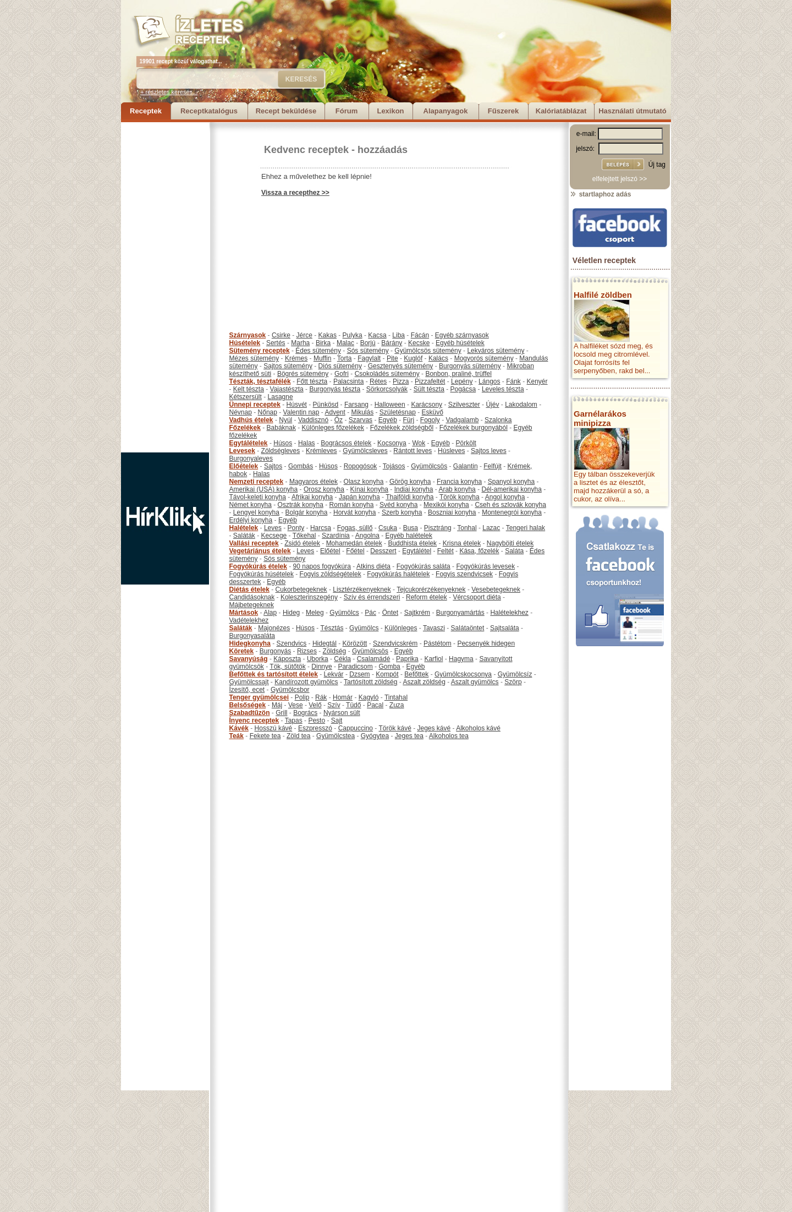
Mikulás (362, 412)
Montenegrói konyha (512, 512)
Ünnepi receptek (254, 404)
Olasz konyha (364, 481)
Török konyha (459, 497)
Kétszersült (245, 397)
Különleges (400, 628)
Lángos (489, 381)
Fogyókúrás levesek (485, 566)
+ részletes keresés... (168, 92)
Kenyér (537, 381)
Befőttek (416, 674)
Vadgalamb (462, 420)
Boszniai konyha (452, 512)
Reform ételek (426, 597)
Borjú (368, 343)
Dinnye (321, 666)
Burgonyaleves (251, 458)
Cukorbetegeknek (301, 589)
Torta (344, 358)
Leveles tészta (503, 389)
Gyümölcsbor (290, 690)
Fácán (420, 335)
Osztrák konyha (300, 505)
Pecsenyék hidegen (486, 643)
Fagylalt (369, 358)
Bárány (391, 343)
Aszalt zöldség (424, 682)
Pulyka (352, 335)
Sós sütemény (368, 350)
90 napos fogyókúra (322, 566)
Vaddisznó (313, 420)
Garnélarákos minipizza (600, 418)
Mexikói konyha (446, 505)
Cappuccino (355, 728)
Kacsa (377, 335)
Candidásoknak (252, 597)
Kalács (438, 358)
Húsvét (297, 404)
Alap (270, 612)
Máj (277, 705)
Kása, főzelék (479, 551)
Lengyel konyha (256, 512)
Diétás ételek (249, 589)
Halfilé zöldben (603, 294)
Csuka (387, 528)
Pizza (401, 381)
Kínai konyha (369, 489)
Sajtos (273, 466)
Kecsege (274, 535)
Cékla (342, 659)
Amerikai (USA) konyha (263, 489)
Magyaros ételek (313, 481)
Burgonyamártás (460, 612)
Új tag (657, 164)
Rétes (378, 381)
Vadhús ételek (251, 420)
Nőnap (267, 412)
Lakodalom (521, 404)
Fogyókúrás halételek (398, 574)
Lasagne (280, 397)
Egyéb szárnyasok (462, 335)
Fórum (347, 111)
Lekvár (334, 674)
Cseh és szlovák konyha (510, 505)
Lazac (491, 528)
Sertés (275, 343)
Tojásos (394, 466)
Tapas (293, 720)
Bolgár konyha (306, 512)
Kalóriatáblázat (561, 111)
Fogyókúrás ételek (258, 566)
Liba (398, 335)
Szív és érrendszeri (372, 597)
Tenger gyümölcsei (259, 697)
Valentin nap (301, 412)
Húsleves (451, 451)
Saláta (514, 551)
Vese (295, 705)
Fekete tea (265, 736)
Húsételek (245, 343)
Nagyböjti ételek (510, 543)
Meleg (315, 612)
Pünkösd (326, 404)
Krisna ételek (462, 543)
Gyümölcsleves (365, 451)
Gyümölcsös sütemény (427, 350)
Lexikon (390, 111)
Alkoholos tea (449, 736)
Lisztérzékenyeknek (362, 589)
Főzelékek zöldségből (401, 428)
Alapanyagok (446, 111)
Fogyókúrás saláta (423, 566)
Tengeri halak (525, 528)
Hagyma (461, 659)
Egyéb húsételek (460, 343)
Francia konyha (459, 481)
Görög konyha (410, 481)
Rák (321, 697)
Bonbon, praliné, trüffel (458, 374)
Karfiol (433, 659)
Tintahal (396, 697)
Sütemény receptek (259, 350)
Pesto (316, 720)
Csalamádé (374, 659)
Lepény (461, 381)
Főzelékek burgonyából (473, 428)
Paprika (407, 659)
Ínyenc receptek (254, 720)
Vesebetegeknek (495, 589)
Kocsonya (391, 443)
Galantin (465, 466)
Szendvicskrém (395, 643)
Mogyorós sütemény (484, 358)
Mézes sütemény (254, 358)
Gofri (341, 374)
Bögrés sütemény (302, 374)
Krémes (296, 358)
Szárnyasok (247, 335)
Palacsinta (348, 381)
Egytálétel (416, 551)
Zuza (396, 705)
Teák (236, 736)
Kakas (327, 335)
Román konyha (351, 505)
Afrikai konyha (312, 497)
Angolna (367, 535)
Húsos (282, 443)
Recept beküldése (286, 111)
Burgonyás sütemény (470, 366)
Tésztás (331, 628)
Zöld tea (298, 736)
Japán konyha (359, 497)
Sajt (337, 720)
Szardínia (336, 535)
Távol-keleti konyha (257, 497)
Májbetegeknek (251, 605)
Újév (492, 404)
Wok (418, 443)
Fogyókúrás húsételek (261, 574)
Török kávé (394, 728)
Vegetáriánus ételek (260, 551)
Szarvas (360, 420)
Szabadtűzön (249, 713)
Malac (345, 343)
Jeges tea (409, 736)
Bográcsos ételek (346, 443)
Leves (273, 528)
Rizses (307, 651)
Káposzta (287, 659)
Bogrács (305, 713)
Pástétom (438, 643)
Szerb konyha (402, 512)
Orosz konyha (324, 489)
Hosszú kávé (274, 728)
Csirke (281, 335)
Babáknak (281, 428)
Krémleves (321, 451)
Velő (315, 705)
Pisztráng (438, 528)
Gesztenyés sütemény (400, 366)
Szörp (512, 682)
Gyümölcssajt (249, 682)
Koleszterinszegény (309, 597)
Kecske (419, 343)
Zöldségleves (280, 451)
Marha (300, 343)
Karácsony (426, 404)
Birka (323, 343)
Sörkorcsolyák (387, 389)
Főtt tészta (311, 381)
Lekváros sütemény (495, 350)
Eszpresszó (315, 728)
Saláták (244, 535)
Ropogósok (360, 466)
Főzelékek (245, 428)
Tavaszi (434, 628)
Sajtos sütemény (287, 366)
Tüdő (353, 705)
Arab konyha (456, 489)
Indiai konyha (413, 489)
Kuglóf (413, 358)
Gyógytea (375, 736)
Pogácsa (463, 389)
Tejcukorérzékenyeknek (431, 589)
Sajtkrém (417, 612)
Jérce (304, 335)
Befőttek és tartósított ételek (273, 674)
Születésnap (398, 412)
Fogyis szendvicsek (464, 574)
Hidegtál (324, 643)
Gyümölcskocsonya (463, 674)
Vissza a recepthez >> (295, 192)
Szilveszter (464, 404)
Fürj (408, 420)
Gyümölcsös (429, 466)
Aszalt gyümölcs (475, 682)
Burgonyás (275, 651)
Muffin (322, 358)
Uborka (317, 659)
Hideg (291, 612)
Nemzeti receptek (256, 481)
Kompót (387, 674)
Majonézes (274, 628)
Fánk (513, 381)
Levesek (242, 451)
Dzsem (359, 674)
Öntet (390, 612)
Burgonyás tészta (334, 389)
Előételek (243, 466)
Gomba (389, 666)
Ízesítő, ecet (247, 690)
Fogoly (430, 420)
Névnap (240, 412)
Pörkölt (466, 443)
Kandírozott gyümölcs (306, 682)
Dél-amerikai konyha (511, 489)
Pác (370, 612)
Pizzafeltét (430, 381)
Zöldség (334, 651)
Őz (338, 420)
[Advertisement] (165, 287)
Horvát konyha (354, 512)
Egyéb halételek (409, 535)
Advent (334, 412)
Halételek (243, 528)
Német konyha (250, 505)
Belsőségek (247, 705)
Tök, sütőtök (287, 666)
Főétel (355, 551)
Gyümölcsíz (515, 674)
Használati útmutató (632, 111)
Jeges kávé (433, 728)
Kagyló (369, 697)
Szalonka (498, 420)
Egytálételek (248, 443)
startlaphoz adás (600, 194)
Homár (343, 697)
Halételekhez (509, 612)
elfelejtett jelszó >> (619, 179)
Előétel (330, 551)
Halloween (390, 404)
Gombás (300, 466)
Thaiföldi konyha (409, 497)
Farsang (356, 404)
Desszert (383, 551)
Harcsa (320, 528)
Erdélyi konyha (251, 520)
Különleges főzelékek (333, 428)
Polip (302, 697)
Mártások (243, 612)
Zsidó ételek (302, 543)
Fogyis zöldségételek (330, 574)
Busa (410, 528)
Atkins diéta (373, 566)
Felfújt (492, 466)
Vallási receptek (254, 543)
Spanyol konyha (511, 481)
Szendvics (292, 643)
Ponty (296, 528)
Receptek (146, 111)
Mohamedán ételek (354, 543)
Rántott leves (412, 451)
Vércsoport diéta (477, 597)
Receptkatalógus (209, 111)
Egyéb (387, 420)
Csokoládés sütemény (387, 374)
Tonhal (466, 528)
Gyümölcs (344, 612)
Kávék (239, 728)
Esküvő (432, 412)
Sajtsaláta (504, 628)
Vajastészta (287, 389)
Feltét (445, 551)
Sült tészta (429, 389)
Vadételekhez (249, 620)
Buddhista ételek (412, 543)
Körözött (355, 643)
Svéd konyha (398, 505)
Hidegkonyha (250, 643)
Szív (333, 705)
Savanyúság (248, 659)
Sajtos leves (489, 451)
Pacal (375, 705)
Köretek (241, 651)
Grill (281, 713)
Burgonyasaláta (252, 636)
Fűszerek (503, 111)
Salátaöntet (468, 628)
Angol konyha (505, 497)
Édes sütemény (318, 350)
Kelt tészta (248, 389)
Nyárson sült (341, 713)
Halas (306, 443)
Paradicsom (355, 666)
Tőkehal (304, 535)
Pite (392, 358)
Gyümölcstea (335, 736)
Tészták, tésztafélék (260, 381)
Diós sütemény (340, 366)
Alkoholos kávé (478, 728)
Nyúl (285, 420)
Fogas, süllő (355, 528)
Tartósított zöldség (370, 682)
